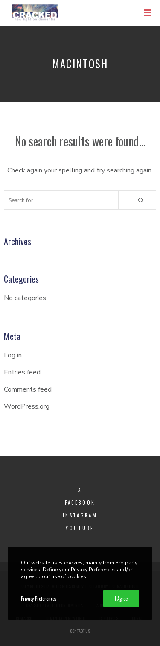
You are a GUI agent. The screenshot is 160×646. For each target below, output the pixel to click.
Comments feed (28, 389)
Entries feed (22, 372)
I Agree (121, 598)
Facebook (80, 502)
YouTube (80, 528)
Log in (13, 355)
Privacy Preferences (39, 598)
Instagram (80, 515)
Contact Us (80, 631)
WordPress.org (26, 406)
